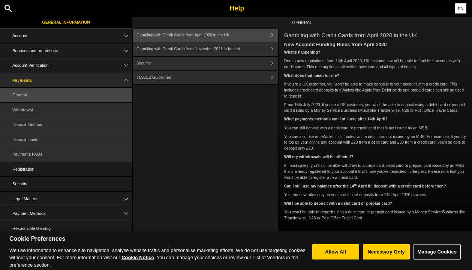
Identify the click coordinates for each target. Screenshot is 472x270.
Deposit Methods (27, 124)
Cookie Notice (137, 261)
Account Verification (72, 65)
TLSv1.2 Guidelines (207, 77)
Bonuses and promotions (72, 51)
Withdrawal (22, 110)
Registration (23, 169)
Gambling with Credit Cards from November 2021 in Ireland (207, 49)
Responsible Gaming (31, 228)
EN (460, 8)
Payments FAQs (27, 154)
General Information (66, 22)
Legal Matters (72, 199)
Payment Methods (72, 213)
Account (72, 35)
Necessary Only (386, 255)
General (19, 95)
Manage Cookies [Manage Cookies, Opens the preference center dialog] (437, 255)
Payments (72, 80)
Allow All (335, 255)
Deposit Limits (25, 139)
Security (19, 184)
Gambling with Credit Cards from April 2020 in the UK (207, 35)
